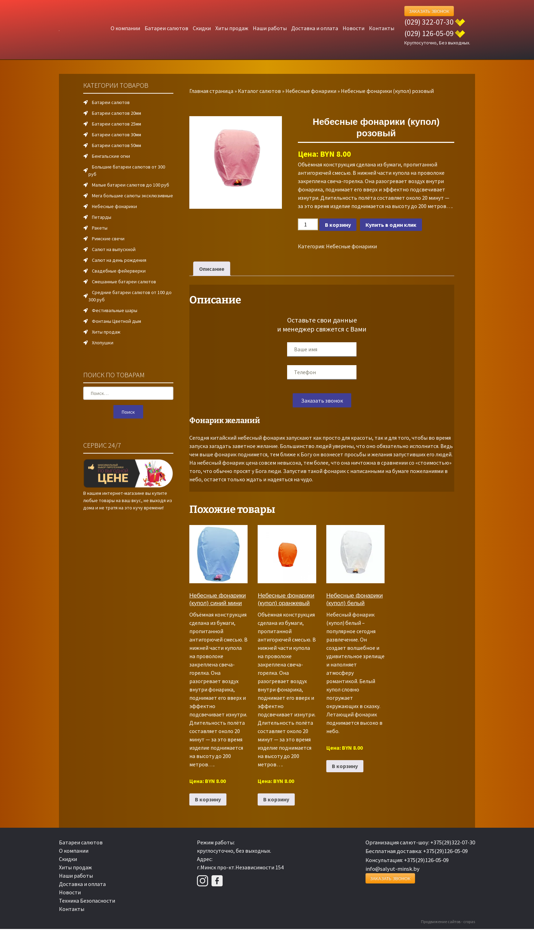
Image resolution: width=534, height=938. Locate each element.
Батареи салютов (166, 28)
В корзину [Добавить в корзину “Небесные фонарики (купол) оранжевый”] (276, 799)
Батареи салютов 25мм (116, 124)
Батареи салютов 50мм (116, 145)
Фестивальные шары (114, 310)
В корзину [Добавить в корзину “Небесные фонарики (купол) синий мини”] (208, 799)
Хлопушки (102, 342)
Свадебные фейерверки (119, 271)
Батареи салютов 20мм (116, 113)
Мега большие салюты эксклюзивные (132, 195)
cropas (469, 921)
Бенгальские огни (111, 156)
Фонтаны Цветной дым (116, 321)
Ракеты (99, 228)
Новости (353, 28)
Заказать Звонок (429, 11)
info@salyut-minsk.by (392, 868)
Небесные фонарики (310, 90)
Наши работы (270, 28)
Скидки (202, 28)
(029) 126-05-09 (429, 33)
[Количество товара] (308, 224)
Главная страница (211, 90)
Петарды (101, 217)
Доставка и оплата (314, 28)
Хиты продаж (231, 28)
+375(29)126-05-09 (445, 851)
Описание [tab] (211, 268)
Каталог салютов (259, 90)
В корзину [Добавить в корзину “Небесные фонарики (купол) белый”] (345, 766)
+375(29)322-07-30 (452, 842)
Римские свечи (108, 238)
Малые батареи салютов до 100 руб (130, 185)
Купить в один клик (390, 224)
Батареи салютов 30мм (116, 134)
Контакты (381, 28)
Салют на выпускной (114, 249)
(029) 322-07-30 (429, 22)
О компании (125, 28)
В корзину (338, 224)
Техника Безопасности (87, 900)
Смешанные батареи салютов (124, 281)
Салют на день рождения (119, 260)
